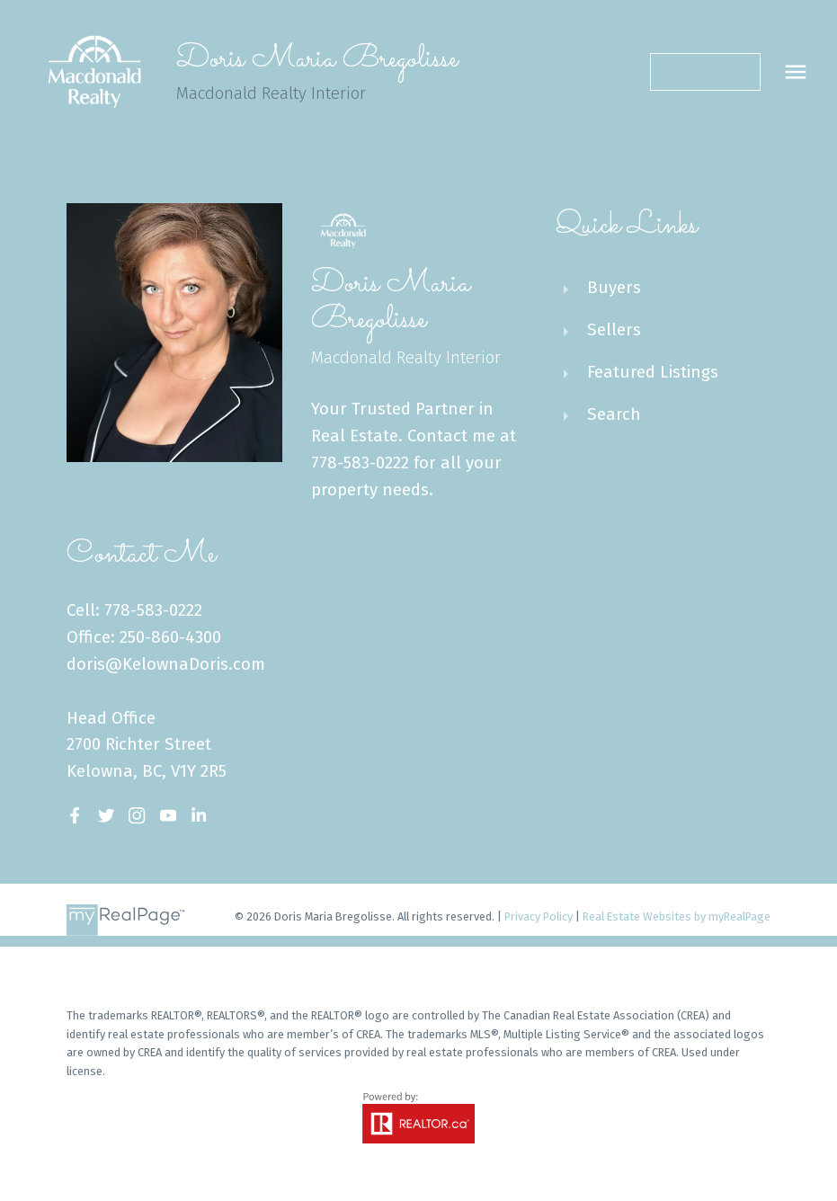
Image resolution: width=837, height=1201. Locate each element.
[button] (705, 72)
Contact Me (705, 72)
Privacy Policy (538, 916)
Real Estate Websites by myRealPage (676, 916)
